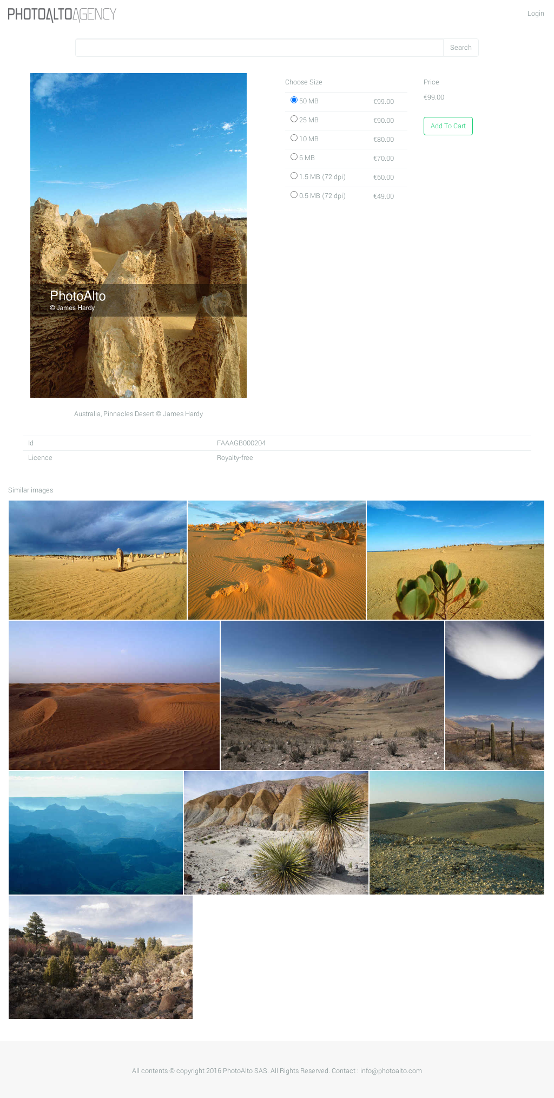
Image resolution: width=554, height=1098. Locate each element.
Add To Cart (448, 126)
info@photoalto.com (391, 1071)
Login (535, 13)
